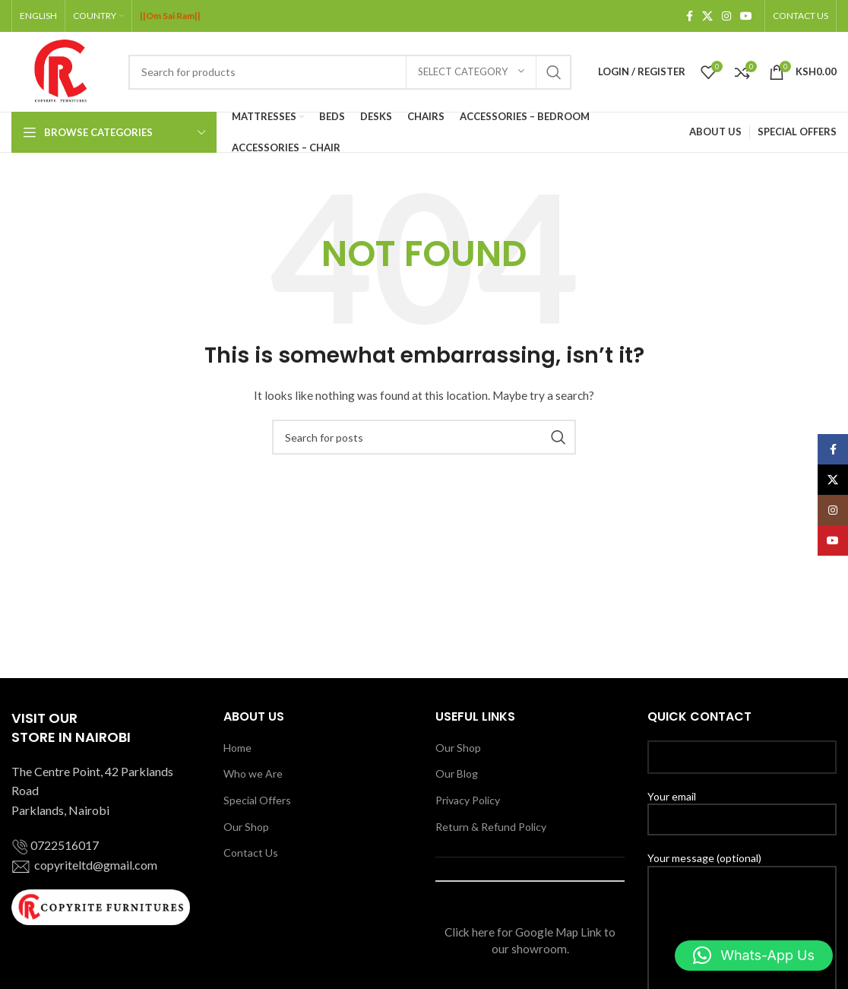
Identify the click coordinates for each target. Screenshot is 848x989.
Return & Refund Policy (490, 826)
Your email (742, 807)
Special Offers (257, 800)
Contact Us (250, 852)
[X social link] (707, 16)
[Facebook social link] (690, 16)
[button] (754, 955)
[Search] (349, 72)
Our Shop (246, 826)
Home (237, 747)
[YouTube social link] (746, 16)
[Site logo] (62, 70)
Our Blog (456, 773)
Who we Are (253, 773)
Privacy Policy (467, 800)
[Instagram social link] (726, 16)
